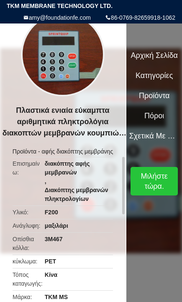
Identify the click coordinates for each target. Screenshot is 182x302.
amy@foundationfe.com (60, 17)
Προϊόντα (24, 151)
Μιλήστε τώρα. (154, 181)
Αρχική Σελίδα (154, 55)
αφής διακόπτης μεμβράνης (77, 151)
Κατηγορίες (154, 75)
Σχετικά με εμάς (154, 136)
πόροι (154, 116)
